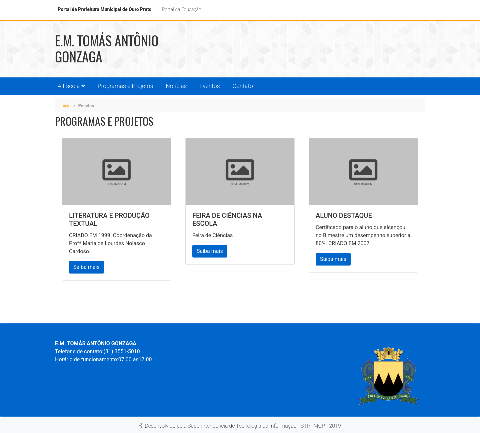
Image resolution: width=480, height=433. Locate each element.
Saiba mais (86, 267)
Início (65, 105)
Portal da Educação (181, 9)
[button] (75, 86)
